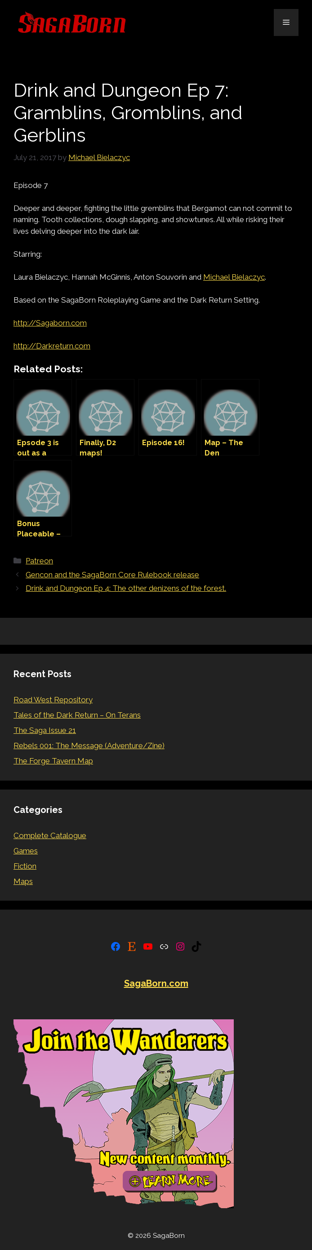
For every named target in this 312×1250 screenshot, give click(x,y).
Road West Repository (53, 699)
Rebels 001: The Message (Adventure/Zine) (89, 745)
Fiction (24, 866)
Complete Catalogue (49, 835)
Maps (23, 881)
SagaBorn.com (156, 983)
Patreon (39, 560)
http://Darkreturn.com (51, 345)
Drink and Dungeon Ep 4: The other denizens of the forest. (126, 588)
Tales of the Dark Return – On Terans (77, 714)
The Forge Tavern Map (53, 760)
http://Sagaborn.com (50, 322)
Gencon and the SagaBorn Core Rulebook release (112, 574)
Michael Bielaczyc (234, 276)
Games (25, 850)
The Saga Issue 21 (44, 730)
